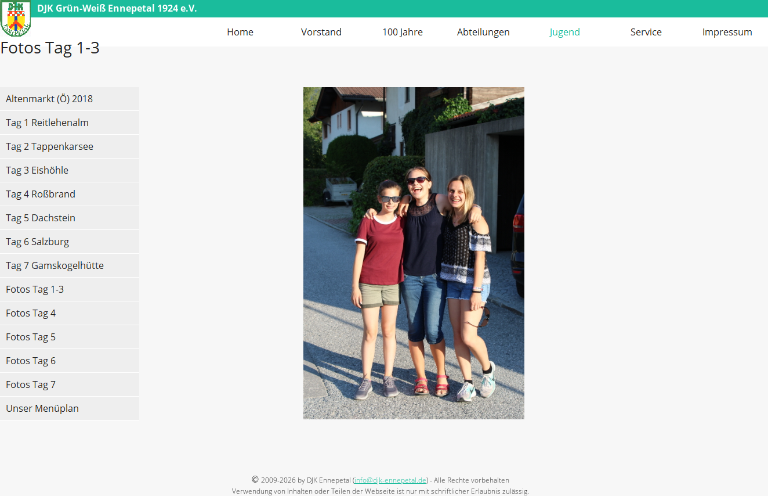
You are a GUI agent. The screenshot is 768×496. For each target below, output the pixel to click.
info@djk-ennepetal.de (390, 480)
